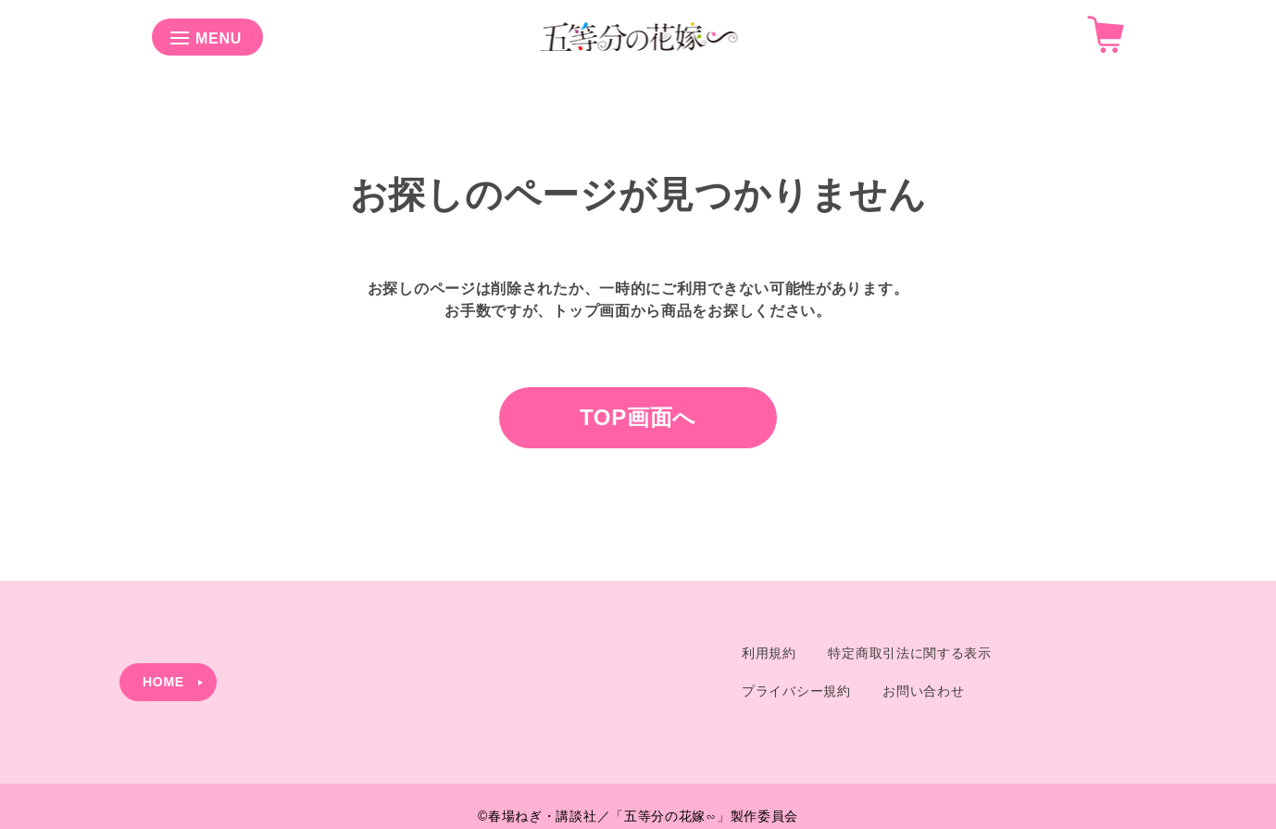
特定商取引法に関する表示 (909, 653)
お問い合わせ (923, 691)
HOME (163, 681)
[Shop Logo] (638, 54)
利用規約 (769, 653)
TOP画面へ (638, 417)
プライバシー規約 (796, 691)
